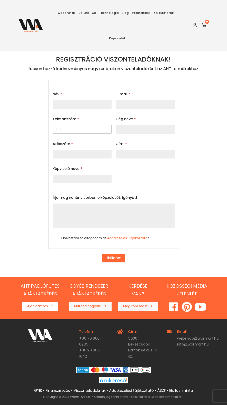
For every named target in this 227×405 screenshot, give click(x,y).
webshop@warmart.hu (198, 338)
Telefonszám (66, 119)
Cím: (121, 144)
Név (57, 94)
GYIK (38, 390)
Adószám (63, 144)
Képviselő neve (67, 169)
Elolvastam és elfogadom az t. (105, 238)
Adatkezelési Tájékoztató (127, 238)
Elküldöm (113, 257)
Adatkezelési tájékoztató (131, 390)
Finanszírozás (57, 390)
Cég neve (126, 119)
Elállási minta (181, 390)
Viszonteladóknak (90, 390)
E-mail (123, 94)
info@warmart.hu (193, 344)
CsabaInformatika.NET (167, 397)
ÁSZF (161, 390)
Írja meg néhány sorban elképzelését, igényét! (95, 197)
